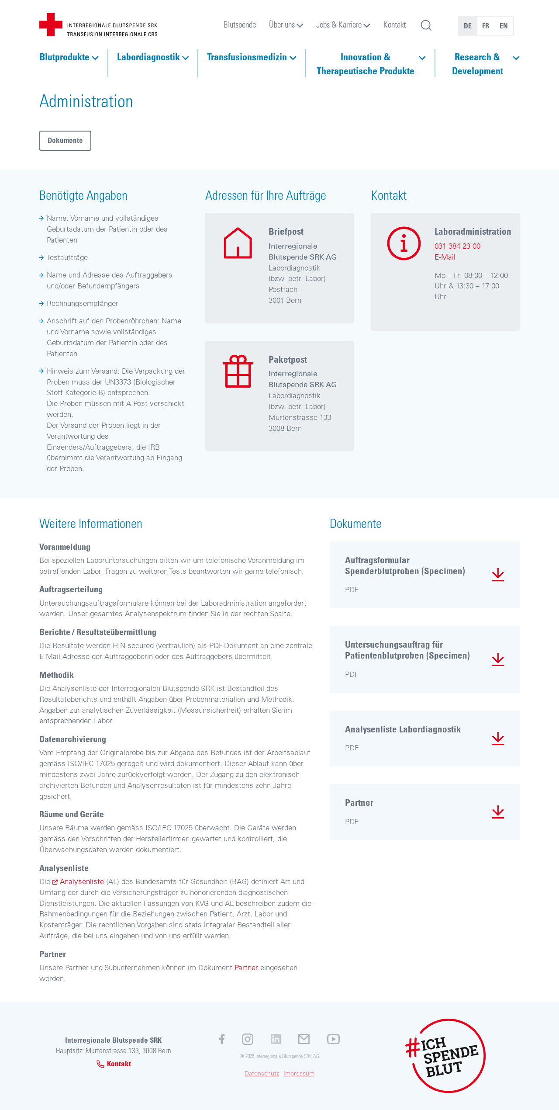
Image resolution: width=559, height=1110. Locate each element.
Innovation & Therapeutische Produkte (365, 63)
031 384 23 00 (457, 245)
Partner (246, 967)
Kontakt (394, 24)
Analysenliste (82, 881)
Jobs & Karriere (339, 24)
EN (504, 25)
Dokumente (65, 140)
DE (468, 25)
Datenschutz (262, 1073)
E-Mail (445, 256)
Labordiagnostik (148, 56)
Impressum (298, 1073)
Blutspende (240, 24)
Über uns (282, 24)
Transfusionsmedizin (247, 56)
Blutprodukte (64, 56)
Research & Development (477, 63)
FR (485, 25)
